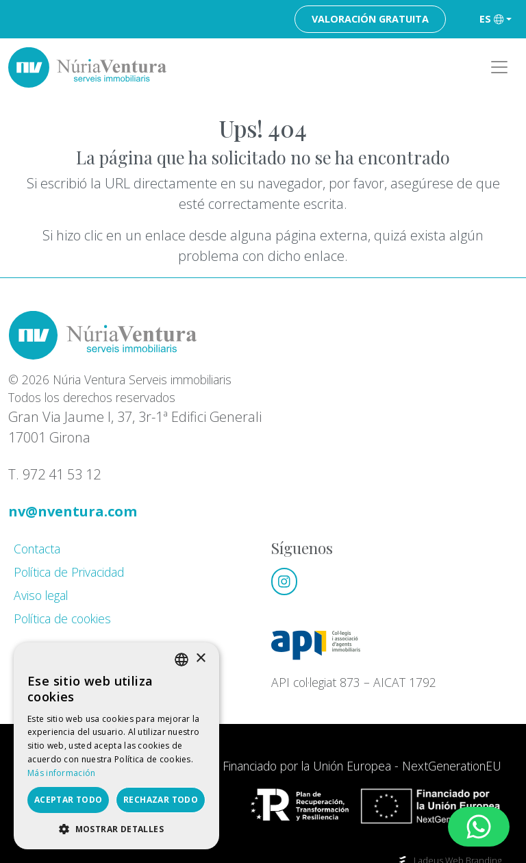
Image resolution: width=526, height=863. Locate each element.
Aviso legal (41, 595)
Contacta (37, 548)
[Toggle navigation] (499, 68)
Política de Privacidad (69, 572)
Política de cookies (62, 618)
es (491, 18)
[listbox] (181, 659)
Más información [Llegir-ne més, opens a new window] (61, 773)
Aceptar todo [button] (68, 799)
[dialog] (116, 745)
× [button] (200, 658)
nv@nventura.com (72, 511)
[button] (116, 829)
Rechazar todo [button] (160, 799)
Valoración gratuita (370, 18)
